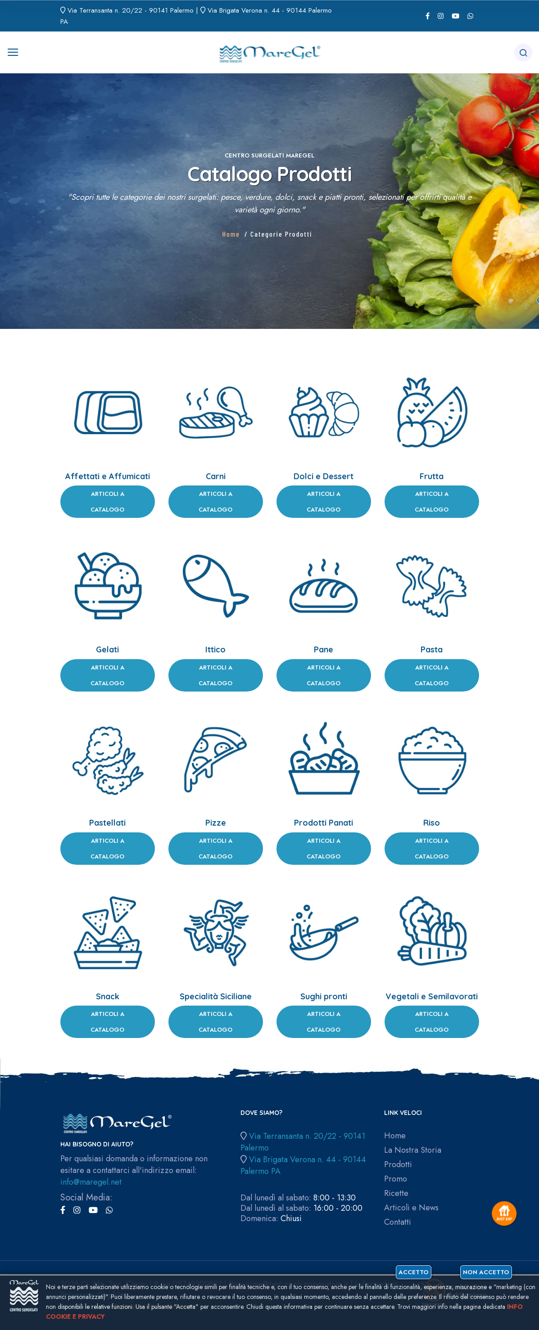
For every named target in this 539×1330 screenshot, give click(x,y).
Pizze (215, 823)
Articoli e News (411, 1208)
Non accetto (486, 1272)
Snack (107, 996)
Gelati (107, 649)
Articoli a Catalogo (107, 502)
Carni (216, 476)
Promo (395, 1179)
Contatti (397, 1222)
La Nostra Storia (412, 1150)
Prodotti (398, 1164)
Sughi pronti (323, 996)
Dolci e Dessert (323, 476)
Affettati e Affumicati (107, 476)
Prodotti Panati (323, 823)
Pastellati (107, 823)
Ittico (215, 649)
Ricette (396, 1193)
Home (231, 233)
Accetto (414, 1272)
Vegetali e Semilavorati (431, 996)
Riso (431, 823)
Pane (323, 649)
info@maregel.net (91, 1182)
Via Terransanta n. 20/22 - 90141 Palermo (131, 10)
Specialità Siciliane (216, 996)
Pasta (432, 649)
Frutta (432, 476)
